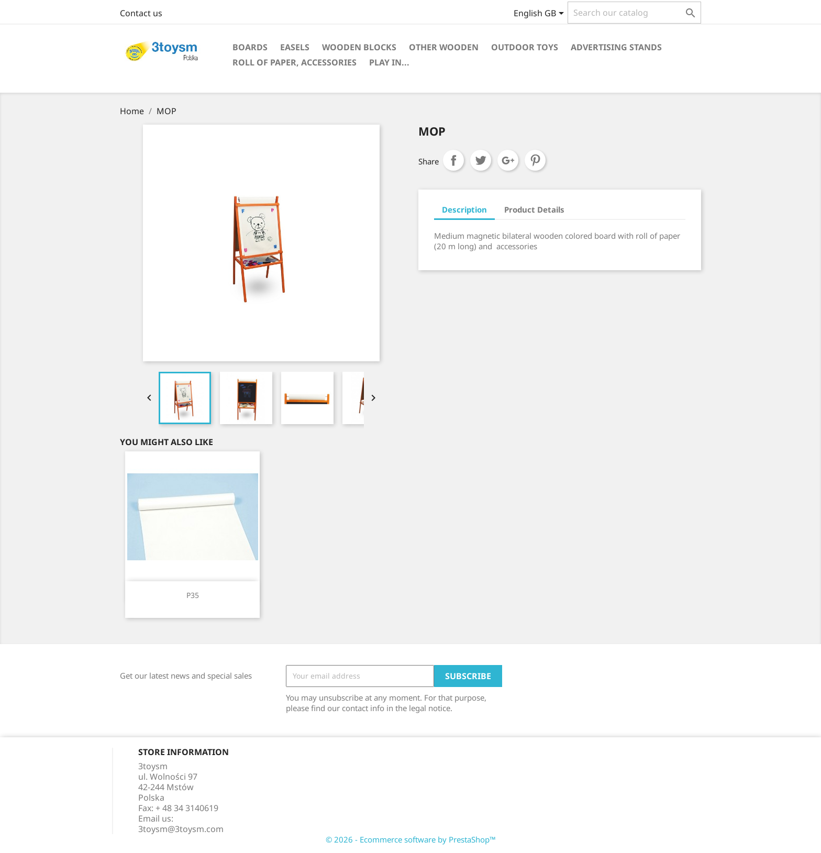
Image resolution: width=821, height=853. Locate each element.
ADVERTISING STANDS (616, 47)
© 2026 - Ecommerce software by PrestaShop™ (411, 839)
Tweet (480, 160)
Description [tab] (464, 209)
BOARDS (250, 47)
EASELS (294, 47)
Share (453, 160)
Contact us (141, 13)
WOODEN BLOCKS (359, 47)
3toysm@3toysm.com (181, 829)
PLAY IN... (389, 62)
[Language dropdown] (541, 14)
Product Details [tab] (534, 209)
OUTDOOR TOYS (524, 47)
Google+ (507, 160)
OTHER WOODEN (444, 47)
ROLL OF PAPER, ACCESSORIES (294, 62)
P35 (192, 595)
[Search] (634, 13)
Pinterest (535, 160)
